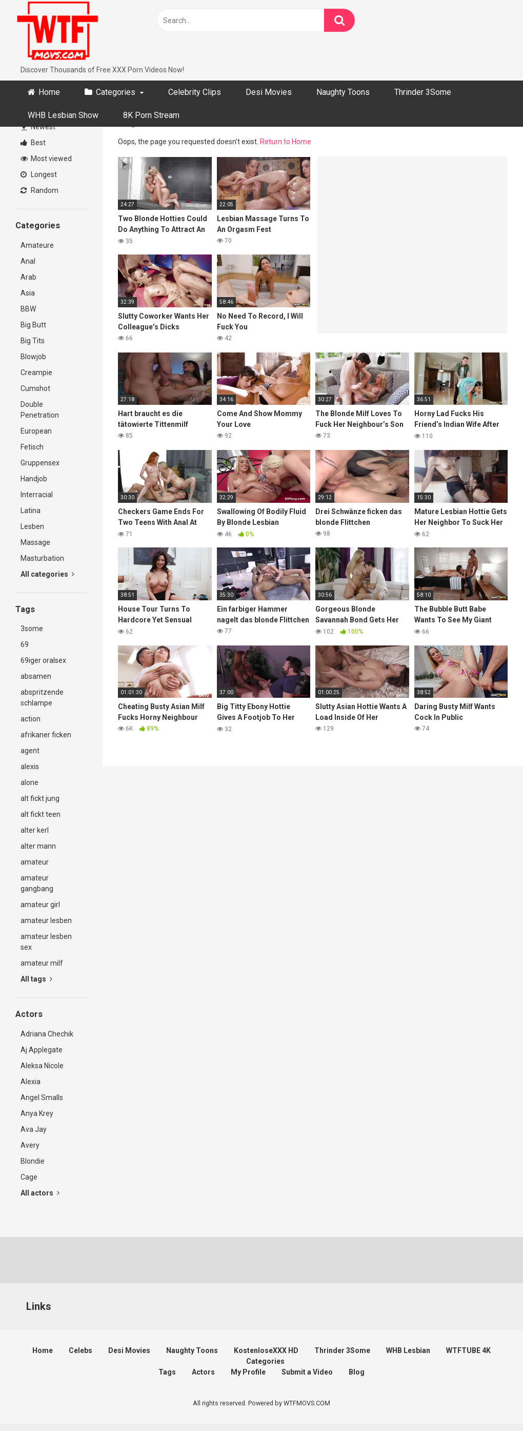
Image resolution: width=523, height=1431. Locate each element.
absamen (36, 676)
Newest (38, 127)
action (31, 719)
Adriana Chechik (47, 1034)
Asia (28, 293)
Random (39, 190)
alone (29, 782)
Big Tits (33, 341)
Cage (29, 1177)
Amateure (37, 245)
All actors (40, 1193)
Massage (35, 542)
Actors (203, 1372)
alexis (30, 766)
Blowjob (33, 356)
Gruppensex (40, 463)
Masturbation (42, 558)
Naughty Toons (343, 92)
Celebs (80, 1350)
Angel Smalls (42, 1097)
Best (33, 143)
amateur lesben (46, 920)
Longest (39, 174)
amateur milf (42, 963)
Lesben (32, 526)
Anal (28, 261)
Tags (167, 1372)
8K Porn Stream (151, 115)
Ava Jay (34, 1129)
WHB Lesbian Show (63, 115)
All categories (47, 574)
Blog (357, 1372)
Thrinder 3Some (422, 92)
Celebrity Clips (194, 92)
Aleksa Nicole (42, 1066)
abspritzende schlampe (42, 697)
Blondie (33, 1161)
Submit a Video (307, 1372)
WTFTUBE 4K (468, 1350)
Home (49, 92)
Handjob (34, 479)
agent (30, 751)
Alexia (31, 1081)
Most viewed (46, 158)
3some (32, 628)
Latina (31, 510)
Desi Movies (269, 92)
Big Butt (33, 325)
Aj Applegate (42, 1050)
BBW (28, 309)
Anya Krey (37, 1113)
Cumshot (35, 388)
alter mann (38, 846)
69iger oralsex (43, 660)
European (36, 431)
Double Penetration (40, 409)
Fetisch (32, 447)
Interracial (37, 495)
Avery (30, 1145)
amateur (35, 862)
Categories (115, 92)
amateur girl (40, 904)
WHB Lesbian (408, 1350)
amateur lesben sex (46, 941)
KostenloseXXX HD (266, 1350)
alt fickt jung (40, 798)
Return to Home (285, 142)
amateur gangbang (37, 883)
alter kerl (35, 830)
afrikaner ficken (46, 735)
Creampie (36, 372)
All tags (36, 979)
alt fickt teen (41, 814)
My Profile (248, 1372)
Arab (28, 277)
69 (25, 644)
